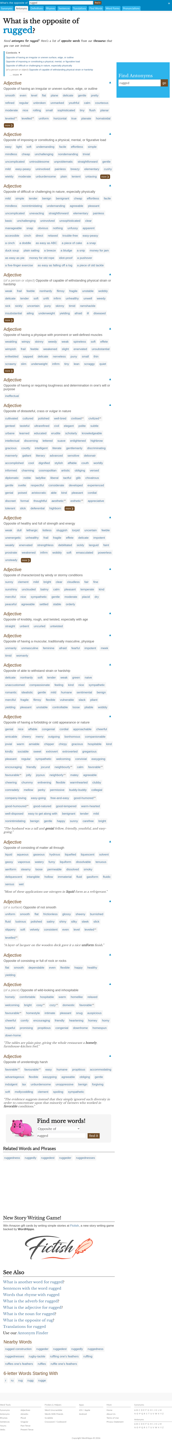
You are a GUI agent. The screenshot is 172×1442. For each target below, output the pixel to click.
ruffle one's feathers (64, 1364)
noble (27, 478)
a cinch (10, 243)
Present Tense (27, 1429)
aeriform (10, 869)
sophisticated (66, 110)
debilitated (65, 545)
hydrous (54, 854)
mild (8, 169)
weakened (50, 349)
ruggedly (30, 1158)
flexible (50, 700)
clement (23, 582)
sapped (28, 356)
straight (10, 626)
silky (74, 921)
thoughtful (40, 501)
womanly (22, 655)
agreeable (76, 206)
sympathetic (39, 597)
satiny (50, 921)
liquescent (88, 854)
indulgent (11, 1084)
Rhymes (50, 8)
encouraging (13, 767)
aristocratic (39, 492)
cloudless (73, 582)
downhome (80, 1028)
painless (60, 169)
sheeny (80, 914)
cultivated (11, 418)
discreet (10, 501)
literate (56, 448)
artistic (65, 470)
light (19, 146)
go (164, 83)
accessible (12, 235)
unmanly (10, 648)
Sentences (64, 8)
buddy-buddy (78, 790)
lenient (76, 176)
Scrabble (49, 1418)
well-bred (60, 418)
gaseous (39, 854)
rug (20, 1380)
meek (104, 648)
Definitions (37, 8)
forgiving (97, 1084)
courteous (101, 103)
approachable (82, 729)
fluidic (107, 877)
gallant (26, 455)
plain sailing (31, 250)
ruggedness (12, 1158)
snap (29, 228)
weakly (9, 545)
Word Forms (113, 8)
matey (74, 775)
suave (61, 440)
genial (9, 492)
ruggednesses (85, 1158)
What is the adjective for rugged (32, 1307)
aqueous (22, 854)
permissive (57, 790)
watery (39, 862)
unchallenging (44, 154)
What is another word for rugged (33, 1282)
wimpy (26, 341)
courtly (25, 448)
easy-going (38, 798)
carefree (88, 821)
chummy (27, 782)
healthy (92, 967)
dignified (44, 463)
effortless (77, 146)
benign (46, 198)
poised (22, 492)
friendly (31, 767)
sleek (85, 921)
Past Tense (25, 1425)
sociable (23, 751)
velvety (34, 929)
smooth (10, 95)
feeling (58, 685)
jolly (28, 775)
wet (21, 884)
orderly (70, 604)
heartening (76, 1020)
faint (106, 545)
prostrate (11, 552)
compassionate (39, 685)
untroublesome (39, 161)
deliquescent (13, 877)
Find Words (96, 8)
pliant (94, 700)
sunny (9, 582)
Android (83, 1414)
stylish (59, 463)
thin (96, 356)
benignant (62, 198)
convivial (81, 759)
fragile (73, 291)
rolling (37, 110)
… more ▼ (15, 74)
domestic (69, 1005)
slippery (10, 929)
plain (64, 176)
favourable (12, 775)
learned (24, 433)
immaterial (65, 877)
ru (12, 1380)
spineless (79, 341)
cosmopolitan (48, 470)
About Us (111, 1414)
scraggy (89, 364)
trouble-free (70, 235)
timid (72, 306)
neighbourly (62, 767)
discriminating (96, 448)
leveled (10, 118)
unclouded (29, 589)
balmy (44, 589)
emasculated (84, 552)
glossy (66, 914)
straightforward (88, 161)
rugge (42, 1380)
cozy (52, 1005)
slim (23, 364)
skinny (60, 306)
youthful (74, 103)
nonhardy (46, 291)
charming (28, 470)
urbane (10, 433)
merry (39, 736)
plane (54, 95)
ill (88, 313)
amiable (34, 744)
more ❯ (9, 125)
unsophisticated (69, 220)
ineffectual (12, 396)
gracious (10, 448)
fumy (52, 862)
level (34, 95)
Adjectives (25, 1410)
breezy (75, 169)
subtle (94, 426)
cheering (11, 782)
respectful (37, 485)
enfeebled (11, 356)
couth (85, 463)
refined (9, 103)
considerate (56, 485)
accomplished (14, 463)
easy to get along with (42, 813)
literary (40, 455)
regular (24, 103)
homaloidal (103, 118)
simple (92, 146)
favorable (94, 767)
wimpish (10, 349)
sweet (37, 751)
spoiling (58, 1092)
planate (86, 118)
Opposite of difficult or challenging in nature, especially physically (39, 65)
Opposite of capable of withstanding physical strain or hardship (61, 69)
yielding (65, 313)
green (76, 677)
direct (39, 235)
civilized (93, 418)
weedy (101, 298)
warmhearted (79, 782)
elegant (69, 426)
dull (19, 530)
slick (23, 508)
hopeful (10, 1028)
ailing (30, 313)
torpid (76, 530)
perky (41, 790)
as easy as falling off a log (55, 265)
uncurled (39, 626)
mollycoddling (24, 1092)
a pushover (84, 258)
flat (44, 95)
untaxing (91, 176)
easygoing (98, 759)
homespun (100, 1028)
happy (61, 821)
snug (79, 1013)
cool (31, 463)
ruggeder (65, 1158)
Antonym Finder (33, 1333)
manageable (13, 228)
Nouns (3, 1425)
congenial (48, 729)
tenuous (101, 862)
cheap (26, 154)
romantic (11, 692)
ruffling (87, 1356)
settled (43, 604)
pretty (95, 95)
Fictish (74, 1225)
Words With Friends (54, 1414)
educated (40, 433)
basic (8, 220)
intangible (33, 877)
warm (20, 744)
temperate (87, 589)
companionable (95, 736)
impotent (99, 537)
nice (25, 110)
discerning (31, 440)
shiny (62, 921)
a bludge (66, 250)
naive (88, 677)
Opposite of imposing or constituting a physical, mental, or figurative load (43, 61)
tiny (82, 110)
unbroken (39, 103)
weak (8, 291)
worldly (98, 463)
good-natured (42, 806)
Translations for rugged (24, 1326)
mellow (28, 790)
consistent (51, 929)
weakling (11, 341)
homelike (77, 997)
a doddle (25, 243)
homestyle (33, 1013)
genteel (10, 426)
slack (82, 700)
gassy (9, 862)
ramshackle (87, 306)
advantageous (14, 1077)
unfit (46, 298)
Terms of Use (113, 1418)
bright (47, 582)
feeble (31, 291)
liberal (54, 478)
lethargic (32, 530)
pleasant (93, 206)
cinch (27, 235)
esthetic (76, 501)
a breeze (50, 250)
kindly (9, 751)
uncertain (33, 306)
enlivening (44, 782)
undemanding (45, 146)
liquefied (70, 854)
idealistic (27, 692)
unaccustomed (15, 685)
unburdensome (46, 176)
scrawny (10, 364)
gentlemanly (74, 448)
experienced (95, 485)
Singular (24, 1421)
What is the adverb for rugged (30, 1301)
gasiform (92, 877)
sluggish (61, 530)
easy (8, 146)
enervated (80, 349)
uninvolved (43, 169)
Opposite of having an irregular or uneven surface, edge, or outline (40, 57)
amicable (11, 736)
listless (47, 530)
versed (94, 470)
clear (88, 220)
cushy (108, 169)
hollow (49, 877)
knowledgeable (92, 433)
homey (92, 1020)
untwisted (56, 626)
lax (24, 1084)
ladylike (41, 478)
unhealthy (72, 298)
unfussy (73, 228)
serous (9, 884)
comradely (12, 790)
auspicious (94, 1013)
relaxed (53, 235)
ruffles (42, 1364)
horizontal (60, 118)
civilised (76, 418)
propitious (44, 1028)
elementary (91, 169)
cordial (92, 492)
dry (97, 597)
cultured (28, 418)
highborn (55, 508)
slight (65, 349)
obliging (80, 470)
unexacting (36, 213)
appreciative (96, 501)
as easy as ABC (46, 243)
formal (24, 501)
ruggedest (48, 1158)
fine (95, 582)
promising (26, 1028)
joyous (40, 775)
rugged (61, 1135)
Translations (79, 8)
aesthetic (58, 501)
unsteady (11, 560)
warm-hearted (90, 806)
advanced (56, 455)
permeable (54, 869)
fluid (79, 877)
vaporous (24, 862)
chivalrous (92, 478)
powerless (105, 552)
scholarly (71, 433)
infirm (57, 298)
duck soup (12, 250)
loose (76, 707)
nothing (58, 228)
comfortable (27, 997)
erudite (55, 433)
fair (86, 582)
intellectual (12, 440)
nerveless (59, 356)
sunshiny (11, 589)
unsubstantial (100, 349)
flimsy (60, 291)
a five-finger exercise (19, 265)
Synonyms (6, 8)
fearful (75, 648)
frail (19, 291)
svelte (22, 485)
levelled (27, 118)
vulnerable (67, 700)
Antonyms (21, 8)
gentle (82, 95)
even (23, 95)
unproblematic (63, 161)
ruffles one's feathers (19, 1364)
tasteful (25, 426)
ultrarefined (41, 426)
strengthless (45, 545)
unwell (88, 298)
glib (78, 478)
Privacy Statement (115, 1421)
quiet (102, 364)
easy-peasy (23, 169)
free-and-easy (60, 798)
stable (57, 604)
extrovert (52, 751)
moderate (11, 110)
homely (10, 997)
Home (109, 1410)
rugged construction (18, 1349)
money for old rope (41, 258)
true (73, 118)
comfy (25, 1020)
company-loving (15, 798)
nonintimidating (32, 206)
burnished (96, 914)
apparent (89, 228)
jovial (8, 744)
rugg (30, 1380)
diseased (100, 313)
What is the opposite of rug (28, 1320)
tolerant (10, 508)
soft (29, 146)
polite (82, 426)
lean (76, 364)
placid (86, 597)
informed (11, 470)
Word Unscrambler (53, 1410)
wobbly (103, 291)
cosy (39, 1005)
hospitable (95, 744)
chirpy (63, 744)
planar (104, 110)
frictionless (50, 914)
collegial (96, 790)
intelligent (41, 448)
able (54, 492)
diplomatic (12, 478)
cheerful (101, 729)
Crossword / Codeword (55, 1421)
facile (62, 146)
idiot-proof (66, 258)
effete (104, 341)
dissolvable (83, 862)
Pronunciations (131, 8)
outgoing (54, 736)
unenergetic (13, 537)
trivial (86, 154)
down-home (13, 1035)
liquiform (65, 862)
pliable (88, 707)
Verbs (2, 1429)
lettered (48, 440)
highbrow (97, 440)
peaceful (10, 604)
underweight (46, 313)
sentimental (84, 692)
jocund (45, 767)
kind (64, 492)
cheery (26, 736)
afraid (78, 313)
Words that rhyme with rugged (31, 1295)
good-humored (83, 798)
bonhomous (72, 736)
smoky (88, 869)
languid (94, 545)
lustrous (20, 921)
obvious (43, 228)
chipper (49, 744)
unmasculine (29, 648)
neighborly (56, 775)
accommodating (100, 1069)
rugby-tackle (37, 1356)
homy (105, 1020)
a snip (81, 250)
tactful (67, 478)
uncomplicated (15, 161)
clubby (96, 782)
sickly (19, 306)
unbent (24, 626)
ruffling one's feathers (64, 1356)
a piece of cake (72, 243)
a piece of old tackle (90, 265)
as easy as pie (14, 258)
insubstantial (13, 313)
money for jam (99, 250)
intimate (50, 1013)
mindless (11, 154)
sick (7, 306)
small (49, 110)
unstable (87, 291)
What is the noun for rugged (29, 1314)
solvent (104, 854)
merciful (10, 597)
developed (76, 485)
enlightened (78, 440)
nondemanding (68, 154)
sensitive (73, 455)
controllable (60, 707)
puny (47, 306)
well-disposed (14, 813)
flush (92, 110)
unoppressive (64, 1084)
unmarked (57, 103)
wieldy (9, 176)
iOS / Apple (84, 1410)
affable (72, 463)
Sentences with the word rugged (32, 1288)
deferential (37, 508)
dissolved (72, 869)
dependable (36, 967)
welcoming (63, 759)
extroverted (69, 751)
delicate (68, 95)
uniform (44, 118)
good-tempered (66, 806)
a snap (91, 243)
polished (43, 418)
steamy (26, 869)
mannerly (11, 455)
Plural (23, 1418)
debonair (90, 455)
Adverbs (24, 1414)
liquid (8, 854)
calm (87, 103)
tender (33, 198)
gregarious (89, 751)
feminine (48, 648)
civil (56, 426)
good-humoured (15, 806)
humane (66, 692)
